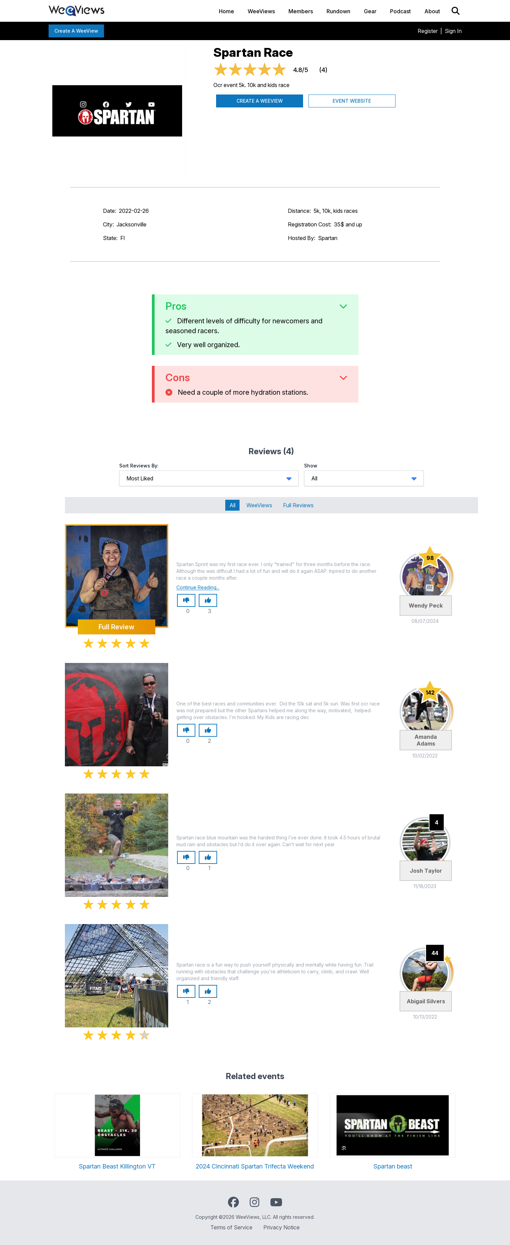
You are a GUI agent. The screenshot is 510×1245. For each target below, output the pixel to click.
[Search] (456, 11)
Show (310, 465)
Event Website (352, 101)
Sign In (453, 31)
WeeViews (261, 11)
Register (428, 31)
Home (226, 11)
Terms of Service (231, 1227)
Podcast (400, 11)
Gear (370, 11)
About (432, 11)
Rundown (338, 11)
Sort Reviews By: (139, 465)
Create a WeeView (76, 31)
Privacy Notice (281, 1227)
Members (300, 11)
